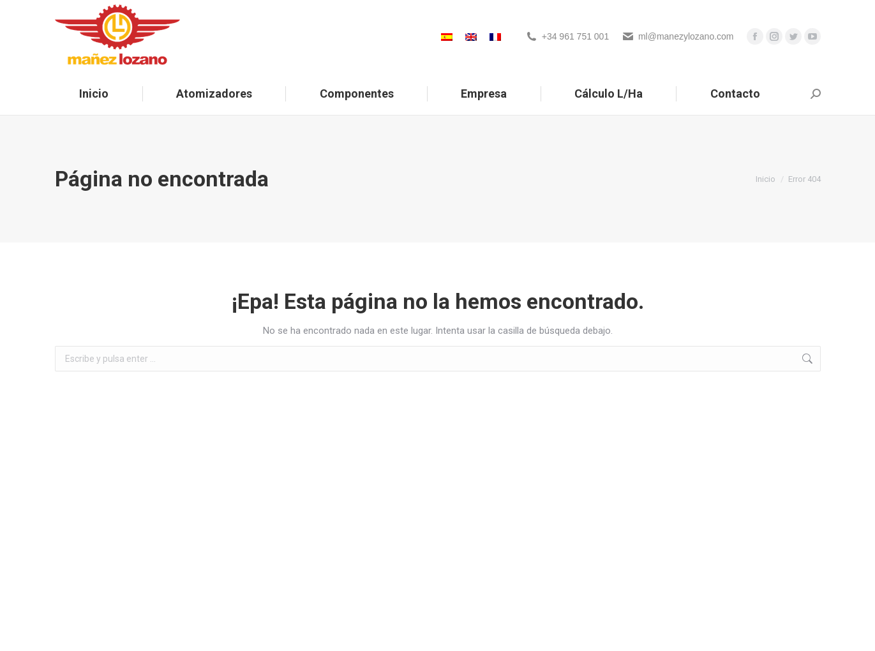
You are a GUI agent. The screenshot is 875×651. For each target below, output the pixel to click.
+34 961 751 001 (576, 36)
